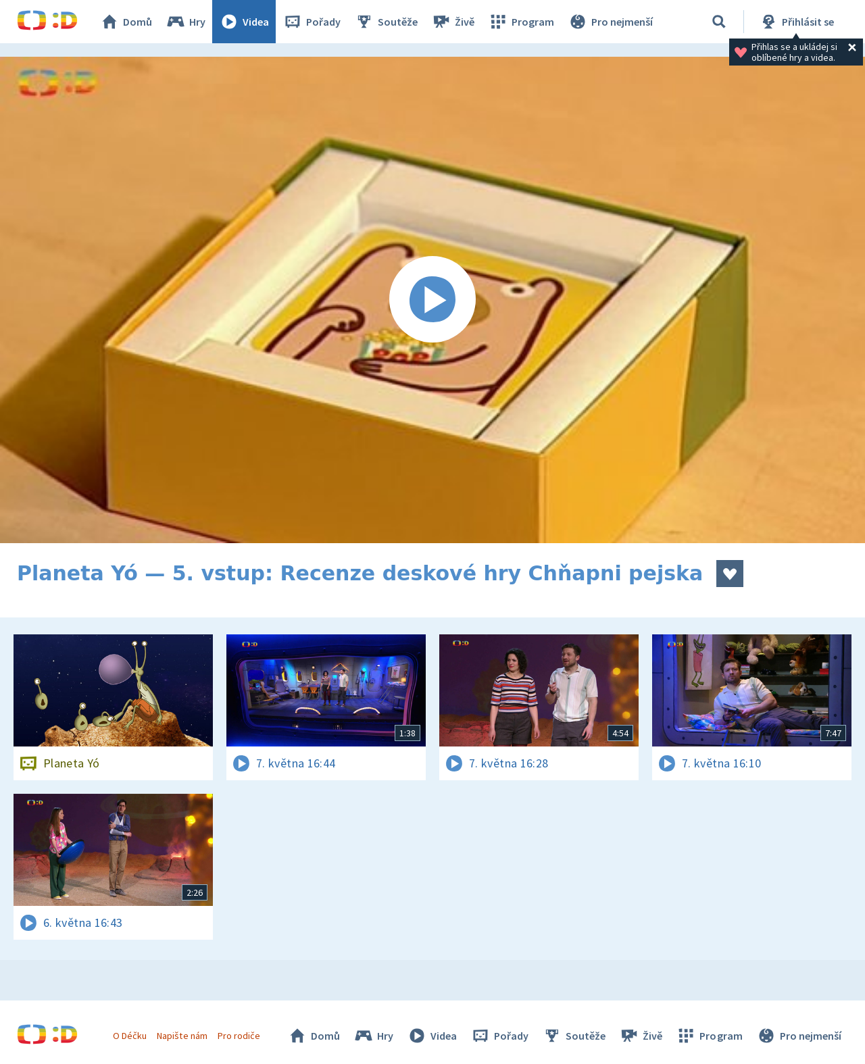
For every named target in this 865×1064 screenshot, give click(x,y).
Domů (125, 21)
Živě (452, 21)
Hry (185, 21)
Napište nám (182, 1036)
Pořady (311, 21)
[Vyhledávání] (719, 21)
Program (521, 21)
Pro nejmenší (610, 21)
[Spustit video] (432, 300)
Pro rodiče (239, 1036)
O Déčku (130, 1036)
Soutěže (386, 21)
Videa (244, 21)
